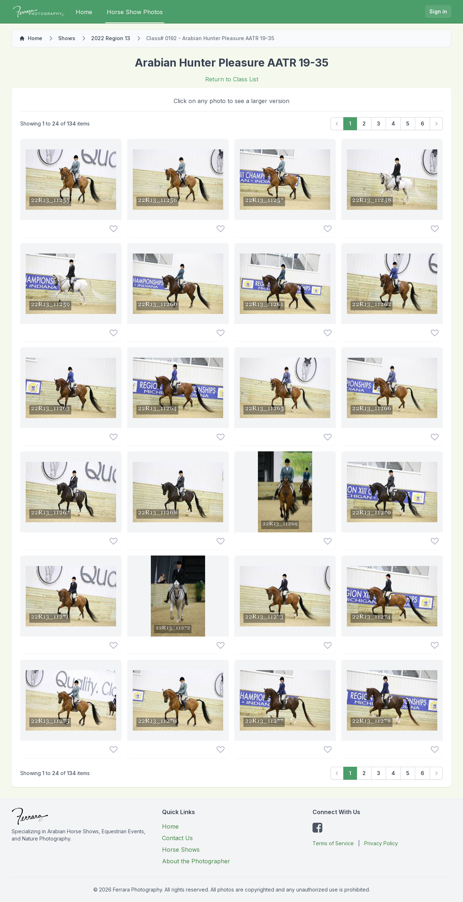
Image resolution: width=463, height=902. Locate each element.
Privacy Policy (381, 843)
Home (84, 12)
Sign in (438, 11)
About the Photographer (196, 861)
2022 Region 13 (110, 38)
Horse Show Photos (135, 12)
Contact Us (177, 838)
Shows (66, 38)
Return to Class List (231, 79)
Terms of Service (333, 843)
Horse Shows (181, 849)
